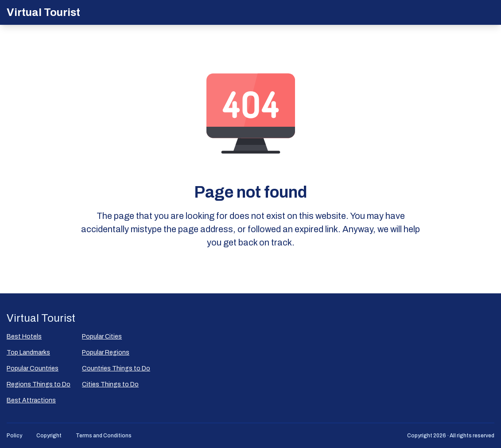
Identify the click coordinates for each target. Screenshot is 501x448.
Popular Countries (32, 368)
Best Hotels (24, 336)
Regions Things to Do (38, 384)
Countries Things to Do (116, 368)
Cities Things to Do (110, 384)
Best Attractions (31, 400)
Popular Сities (102, 336)
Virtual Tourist (43, 12)
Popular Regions (105, 352)
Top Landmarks (28, 352)
